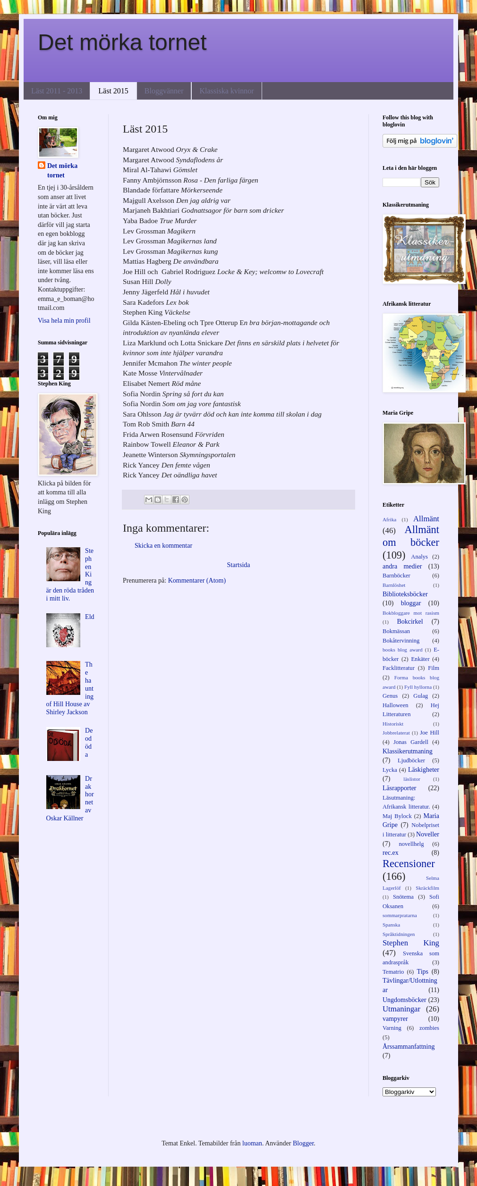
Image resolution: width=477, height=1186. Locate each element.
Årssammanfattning (408, 1046)
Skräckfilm (427, 888)
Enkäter (420, 659)
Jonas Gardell (410, 742)
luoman (252, 1143)
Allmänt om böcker (411, 536)
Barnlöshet (394, 585)
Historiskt (393, 724)
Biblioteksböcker (405, 594)
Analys (419, 556)
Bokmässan (396, 631)
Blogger (303, 1143)
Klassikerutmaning (408, 751)
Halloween (396, 705)
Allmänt (426, 518)
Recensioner (409, 863)
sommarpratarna (400, 915)
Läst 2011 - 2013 (56, 91)
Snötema (403, 897)
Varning (392, 1028)
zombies (429, 1028)
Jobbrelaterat (396, 732)
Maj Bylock (397, 816)
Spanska (391, 924)
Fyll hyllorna (418, 687)
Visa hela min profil (64, 320)
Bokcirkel (410, 621)
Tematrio (393, 972)
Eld (89, 616)
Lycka (390, 770)
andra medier (402, 566)
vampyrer (395, 1018)
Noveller (427, 834)
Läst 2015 (113, 91)
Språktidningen (399, 934)
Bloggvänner (164, 91)
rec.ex (391, 852)
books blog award (403, 649)
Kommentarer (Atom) (197, 580)
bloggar (411, 603)
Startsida (238, 564)
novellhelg (411, 844)
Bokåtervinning (401, 640)
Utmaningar (401, 1008)
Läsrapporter (400, 788)
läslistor (411, 779)
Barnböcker (396, 575)
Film (433, 668)
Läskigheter (423, 769)
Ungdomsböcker (404, 999)
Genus (390, 696)
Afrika (389, 519)
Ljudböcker (411, 760)
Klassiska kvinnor (226, 91)
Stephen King (411, 942)
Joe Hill (429, 732)
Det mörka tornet (122, 42)
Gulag (420, 696)
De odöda (89, 742)
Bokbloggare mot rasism (411, 613)
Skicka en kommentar (163, 545)
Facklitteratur (399, 668)
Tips (422, 971)
